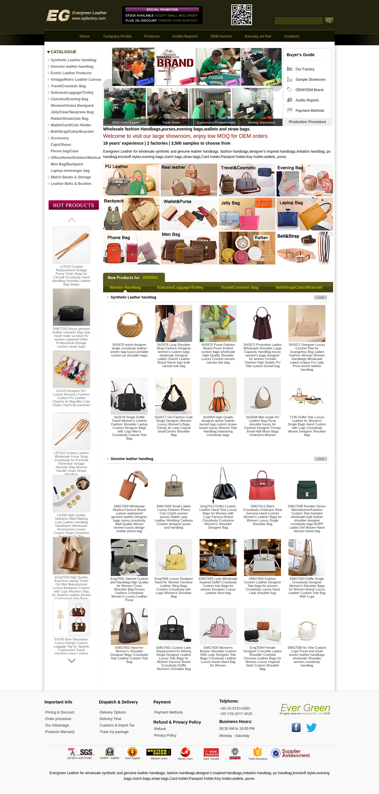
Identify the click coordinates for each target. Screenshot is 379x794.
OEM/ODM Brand (309, 90)
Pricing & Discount (59, 712)
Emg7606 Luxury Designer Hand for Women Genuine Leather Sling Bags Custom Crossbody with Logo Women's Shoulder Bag (174, 587)
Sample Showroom (310, 80)
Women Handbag (125, 287)
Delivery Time (110, 719)
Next (275, 85)
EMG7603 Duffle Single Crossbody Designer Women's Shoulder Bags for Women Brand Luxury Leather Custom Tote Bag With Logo (306, 587)
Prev (109, 85)
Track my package (114, 732)
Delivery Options (113, 712)
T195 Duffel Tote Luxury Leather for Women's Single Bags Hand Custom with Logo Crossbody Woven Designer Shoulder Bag (307, 426)
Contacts (291, 36)
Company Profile (117, 36)
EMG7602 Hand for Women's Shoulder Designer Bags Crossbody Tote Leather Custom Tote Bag (129, 655)
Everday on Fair (258, 36)
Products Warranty (60, 732)
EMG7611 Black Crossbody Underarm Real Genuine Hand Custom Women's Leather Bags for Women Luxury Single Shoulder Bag (262, 515)
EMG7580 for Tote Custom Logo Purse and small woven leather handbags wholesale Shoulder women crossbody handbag (307, 656)
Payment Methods (310, 111)
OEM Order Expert (125, 122)
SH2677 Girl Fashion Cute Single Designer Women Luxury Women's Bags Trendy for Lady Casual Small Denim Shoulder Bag (174, 426)
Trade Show (171, 122)
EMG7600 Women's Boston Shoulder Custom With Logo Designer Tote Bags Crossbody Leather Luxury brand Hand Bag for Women (218, 656)
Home (84, 36)
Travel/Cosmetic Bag (239, 287)
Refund (160, 729)
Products (152, 36)
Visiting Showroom (261, 122)
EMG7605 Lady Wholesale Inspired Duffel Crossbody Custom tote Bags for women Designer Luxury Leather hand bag (218, 586)
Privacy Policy (165, 735)
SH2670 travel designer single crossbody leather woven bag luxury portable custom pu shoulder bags (129, 350)
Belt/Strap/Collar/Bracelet (299, 287)
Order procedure (58, 719)
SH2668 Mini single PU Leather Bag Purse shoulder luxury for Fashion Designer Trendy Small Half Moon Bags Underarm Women (262, 426)
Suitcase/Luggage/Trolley (180, 287)
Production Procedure (307, 122)
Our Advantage (57, 725)
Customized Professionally (216, 122)
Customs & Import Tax (117, 725)
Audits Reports (185, 36)
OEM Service (221, 36)
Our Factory (305, 69)
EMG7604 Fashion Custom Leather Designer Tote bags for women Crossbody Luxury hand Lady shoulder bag (262, 586)
